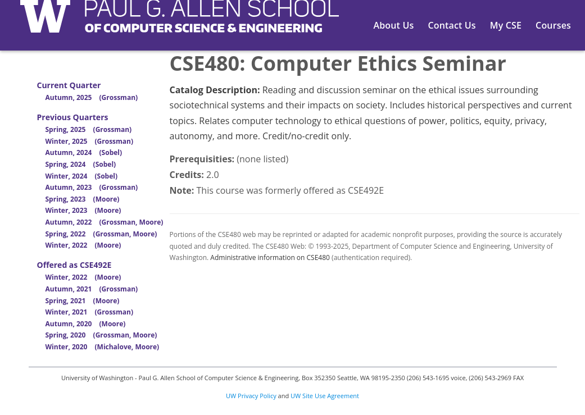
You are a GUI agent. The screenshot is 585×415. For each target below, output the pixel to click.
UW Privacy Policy (251, 395)
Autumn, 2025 (92, 97)
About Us (394, 25)
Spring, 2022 (101, 234)
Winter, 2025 (90, 141)
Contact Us (451, 25)
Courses (553, 25)
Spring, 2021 (83, 300)
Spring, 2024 (81, 164)
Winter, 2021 (90, 312)
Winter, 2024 (82, 176)
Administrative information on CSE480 (270, 257)
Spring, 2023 (83, 199)
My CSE (505, 25)
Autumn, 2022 (105, 222)
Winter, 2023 (83, 210)
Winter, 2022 (83, 245)
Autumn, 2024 (84, 152)
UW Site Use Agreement (325, 395)
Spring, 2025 (89, 129)
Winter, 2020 (103, 347)
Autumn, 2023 (92, 187)
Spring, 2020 (101, 335)
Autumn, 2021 (92, 289)
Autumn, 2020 (86, 324)
